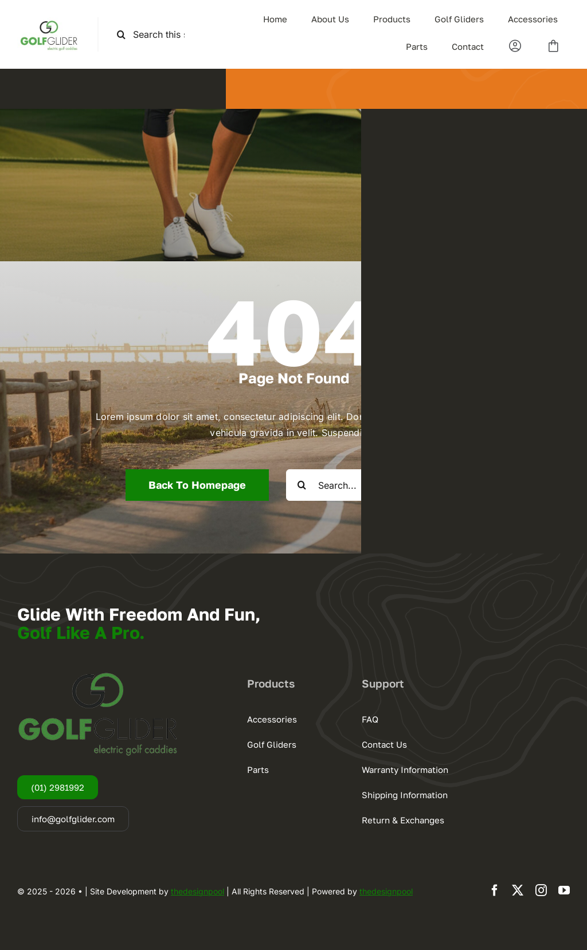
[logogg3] (48, 22)
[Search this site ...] (155, 34)
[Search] (121, 34)
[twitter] (517, 890)
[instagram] (541, 890)
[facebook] (494, 890)
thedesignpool (197, 891)
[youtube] (564, 890)
